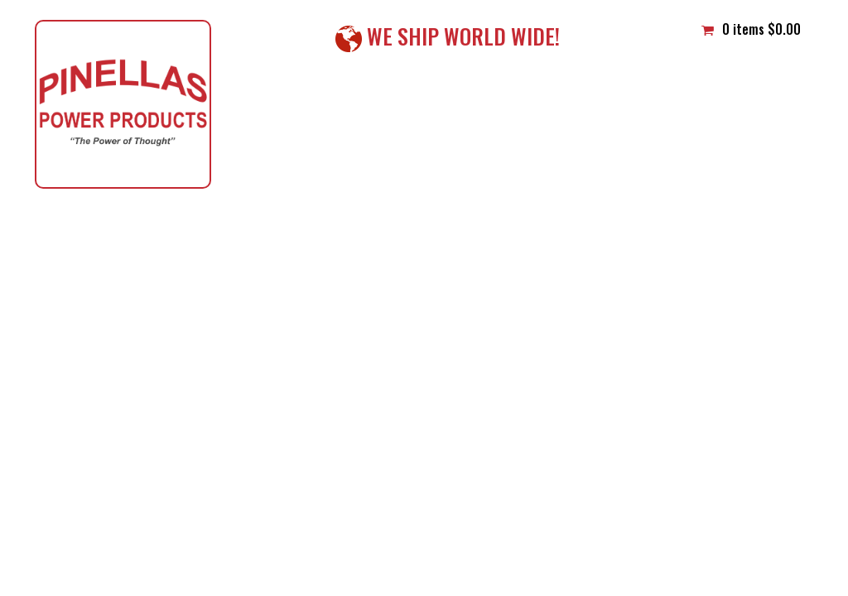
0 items (751, 29)
